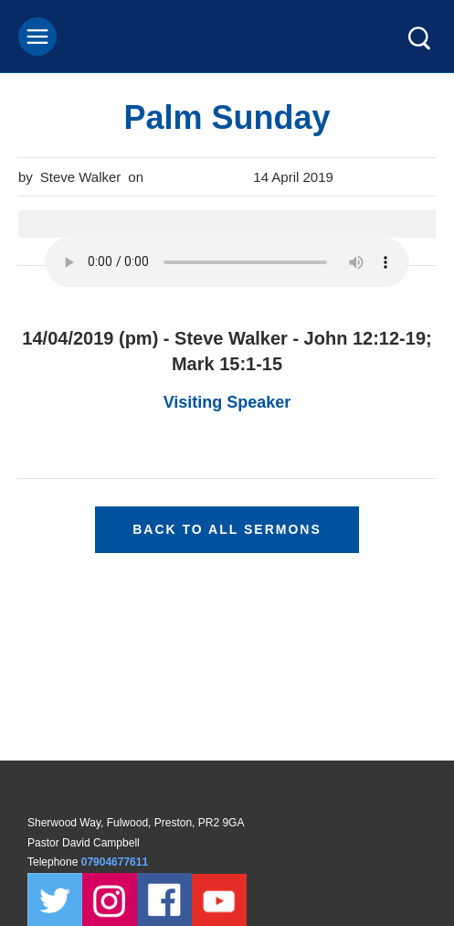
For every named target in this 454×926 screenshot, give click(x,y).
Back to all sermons (227, 529)
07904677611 (116, 862)
